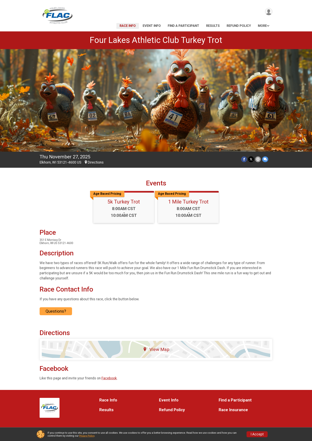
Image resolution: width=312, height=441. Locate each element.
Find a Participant (183, 26)
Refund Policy (239, 26)
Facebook (109, 378)
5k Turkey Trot (123, 202)
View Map (156, 349)
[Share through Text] (265, 159)
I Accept (257, 434)
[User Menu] (268, 11)
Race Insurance (233, 410)
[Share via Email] (258, 159)
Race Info (128, 26)
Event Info (152, 26)
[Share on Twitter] (251, 159)
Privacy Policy (86, 435)
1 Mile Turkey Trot (188, 202)
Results (213, 26)
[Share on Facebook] (244, 159)
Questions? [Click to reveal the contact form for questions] (56, 311)
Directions (96, 162)
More (262, 26)
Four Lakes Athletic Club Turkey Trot (156, 40)
